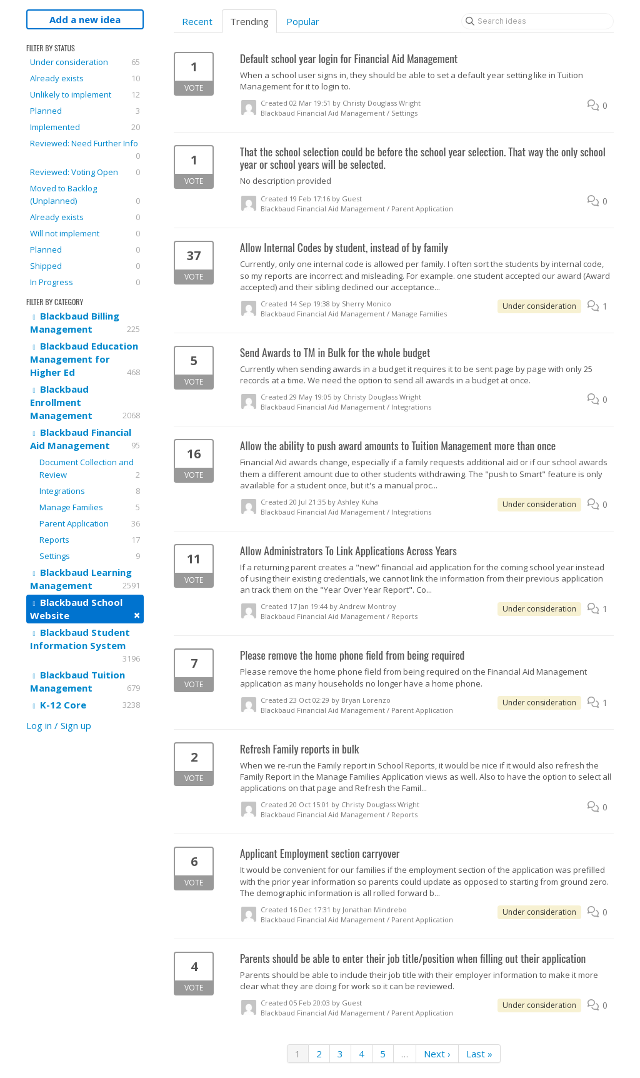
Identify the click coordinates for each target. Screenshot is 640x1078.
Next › (437, 1053)
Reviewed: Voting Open (85, 172)
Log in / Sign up (58, 725)
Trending (249, 21)
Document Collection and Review (89, 468)
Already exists (85, 78)
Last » (479, 1053)
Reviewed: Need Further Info (85, 150)
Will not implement (85, 233)
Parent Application (89, 523)
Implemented (85, 127)
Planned (85, 110)
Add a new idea (85, 19)
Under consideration (85, 62)
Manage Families (89, 507)
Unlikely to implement (85, 94)
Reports (89, 539)
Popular (302, 21)
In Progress (85, 282)
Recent (197, 21)
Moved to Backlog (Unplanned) (85, 195)
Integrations (89, 491)
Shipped (85, 265)
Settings (89, 556)
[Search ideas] (537, 21)
